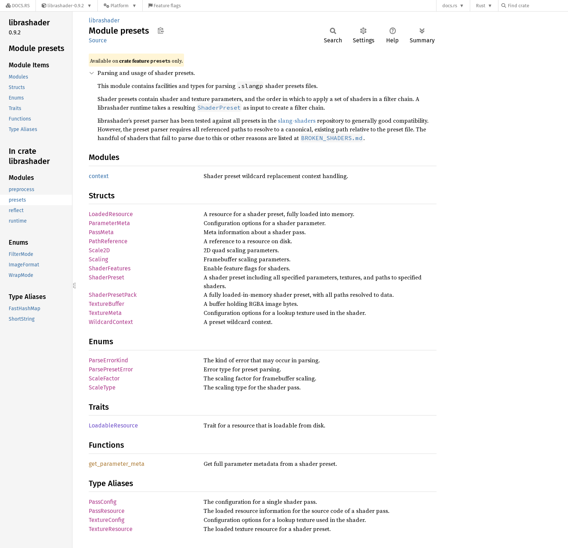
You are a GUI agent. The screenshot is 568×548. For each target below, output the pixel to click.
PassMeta (101, 232)
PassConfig (102, 501)
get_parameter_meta (117, 463)
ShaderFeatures (109, 268)
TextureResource (111, 529)
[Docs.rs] (18, 5)
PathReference (108, 241)
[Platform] (120, 5)
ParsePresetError (111, 369)
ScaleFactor (104, 378)
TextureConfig (106, 520)
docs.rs (449, 5)
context (99, 176)
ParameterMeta (109, 223)
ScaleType (102, 387)
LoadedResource (111, 214)
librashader (104, 20)
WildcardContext (111, 322)
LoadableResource (113, 425)
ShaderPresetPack (113, 294)
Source (98, 40)
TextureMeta (105, 312)
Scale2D (99, 250)
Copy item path (161, 30)
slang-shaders (297, 121)
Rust (480, 5)
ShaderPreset (106, 277)
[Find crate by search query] (537, 5)
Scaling (98, 259)
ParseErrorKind (108, 360)
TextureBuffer (106, 303)
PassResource (107, 510)
